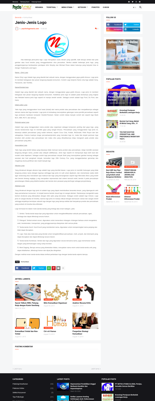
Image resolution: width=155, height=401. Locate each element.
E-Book (106, 7)
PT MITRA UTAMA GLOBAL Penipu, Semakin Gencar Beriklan (128, 385)
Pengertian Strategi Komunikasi (80, 332)
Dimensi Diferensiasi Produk (132, 198)
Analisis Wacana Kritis (82, 303)
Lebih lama (95, 369)
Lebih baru (18, 369)
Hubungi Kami (36, 2)
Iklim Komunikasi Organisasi (55, 303)
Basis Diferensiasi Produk (113, 198)
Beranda (15, 2)
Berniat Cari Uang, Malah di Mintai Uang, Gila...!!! (129, 122)
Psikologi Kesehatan (33, 384)
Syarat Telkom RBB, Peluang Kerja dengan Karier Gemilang (27, 304)
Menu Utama (67, 7)
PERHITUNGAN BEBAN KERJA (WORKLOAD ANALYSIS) (130, 173)
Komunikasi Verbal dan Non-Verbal (26, 332)
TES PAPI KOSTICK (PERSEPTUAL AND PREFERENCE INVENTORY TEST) (130, 135)
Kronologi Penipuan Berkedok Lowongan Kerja (130, 111)
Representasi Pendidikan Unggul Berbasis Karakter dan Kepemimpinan (83, 386)
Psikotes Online (33, 388)
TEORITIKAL (51, 7)
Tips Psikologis (33, 397)
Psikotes (96, 7)
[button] (134, 7)
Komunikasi (27, 17)
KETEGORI (82, 7)
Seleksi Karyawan (33, 392)
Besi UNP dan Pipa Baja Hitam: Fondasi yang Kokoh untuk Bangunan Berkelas (114, 173)
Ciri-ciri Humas (50, 331)
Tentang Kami (24, 2)
